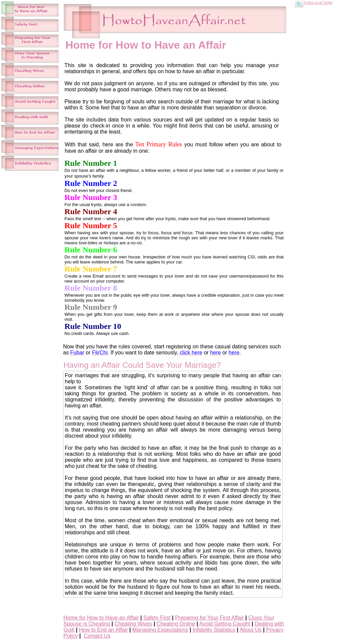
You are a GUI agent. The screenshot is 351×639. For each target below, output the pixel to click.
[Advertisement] (323, 111)
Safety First (156, 618)
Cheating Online (176, 624)
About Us (251, 630)
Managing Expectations (160, 630)
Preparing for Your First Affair (209, 618)
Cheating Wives (133, 624)
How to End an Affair (103, 630)
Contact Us (97, 636)
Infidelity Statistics (214, 630)
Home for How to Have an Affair (101, 618)
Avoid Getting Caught (224, 624)
